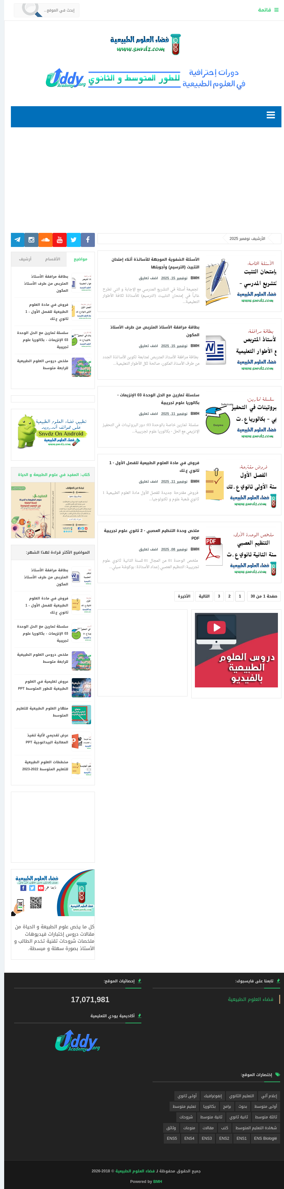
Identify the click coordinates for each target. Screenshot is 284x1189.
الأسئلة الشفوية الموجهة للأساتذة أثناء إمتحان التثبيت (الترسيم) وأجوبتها (151, 263)
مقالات (204, 1127)
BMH (153, 1181)
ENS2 (220, 1138)
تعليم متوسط (180, 1106)
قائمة (260, 9)
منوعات (185, 1127)
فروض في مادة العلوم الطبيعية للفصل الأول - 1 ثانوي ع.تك (42, 312)
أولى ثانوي (182, 1095)
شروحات (182, 1117)
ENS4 (185, 1138)
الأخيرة (180, 596)
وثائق (167, 1127)
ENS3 (203, 1138)
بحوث (238, 1106)
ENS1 (237, 1138)
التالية (200, 596)
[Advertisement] (142, 183)
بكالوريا (205, 1106)
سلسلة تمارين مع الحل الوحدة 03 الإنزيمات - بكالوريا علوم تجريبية (38, 340)
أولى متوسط (261, 1106)
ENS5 (168, 1138)
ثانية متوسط (207, 1117)
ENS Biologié (261, 1138)
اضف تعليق (144, 276)
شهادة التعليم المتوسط (252, 1127)
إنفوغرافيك (209, 1095)
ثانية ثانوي (234, 1117)
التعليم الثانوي (237, 1095)
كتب (220, 1127)
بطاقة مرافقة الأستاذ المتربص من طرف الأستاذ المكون (42, 283)
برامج (223, 1106)
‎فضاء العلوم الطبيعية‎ (246, 999)
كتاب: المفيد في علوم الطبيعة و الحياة (50, 474)
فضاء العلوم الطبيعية (131, 1171)
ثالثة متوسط (262, 1117)
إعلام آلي (265, 1095)
